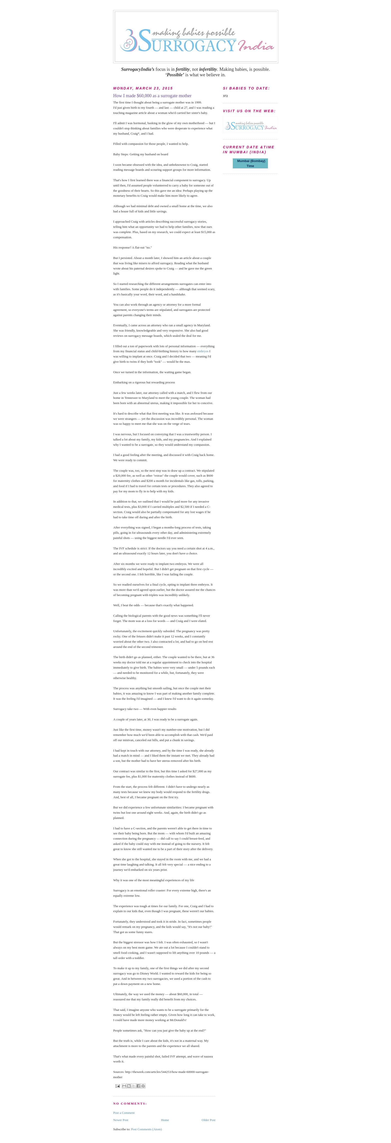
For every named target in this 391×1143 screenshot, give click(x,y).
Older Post (208, 1120)
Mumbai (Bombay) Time (250, 163)
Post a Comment (124, 1113)
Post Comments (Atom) (146, 1129)
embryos (202, 351)
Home (165, 1120)
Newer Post (120, 1120)
